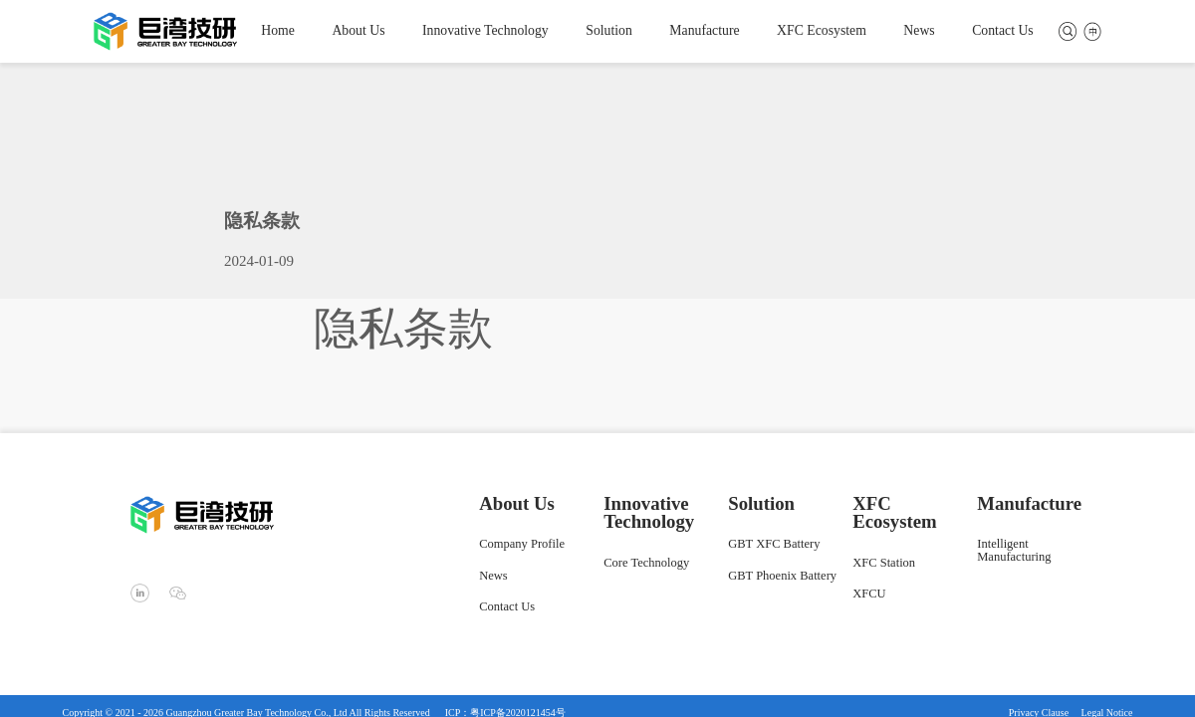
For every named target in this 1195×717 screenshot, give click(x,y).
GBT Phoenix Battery (782, 577)
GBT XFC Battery (774, 545)
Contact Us (1003, 31)
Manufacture (704, 31)
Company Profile (522, 545)
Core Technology (646, 564)
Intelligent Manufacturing (1014, 551)
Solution (609, 31)
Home (278, 31)
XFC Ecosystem (821, 31)
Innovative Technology (485, 31)
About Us (358, 31)
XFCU (868, 594)
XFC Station (883, 564)
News (918, 31)
